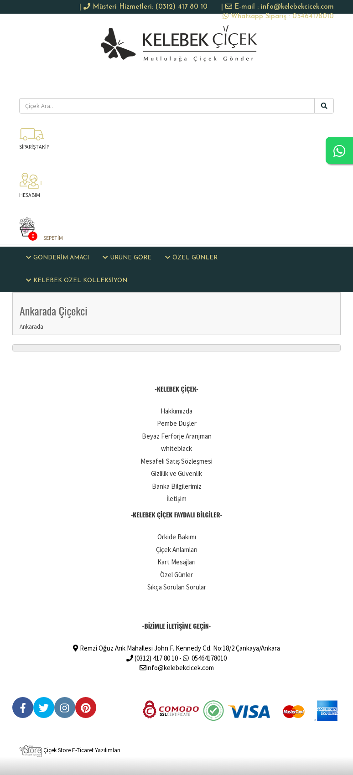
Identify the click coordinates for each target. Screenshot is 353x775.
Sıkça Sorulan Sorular (176, 587)
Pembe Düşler (177, 423)
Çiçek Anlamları (176, 549)
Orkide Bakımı (176, 536)
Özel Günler (176, 574)
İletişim (176, 498)
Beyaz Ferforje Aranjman (177, 436)
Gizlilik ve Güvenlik (176, 473)
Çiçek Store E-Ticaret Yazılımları (69, 750)
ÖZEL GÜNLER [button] (191, 257)
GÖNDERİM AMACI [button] (57, 257)
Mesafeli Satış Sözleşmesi (176, 461)
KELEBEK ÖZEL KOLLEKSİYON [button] (76, 280)
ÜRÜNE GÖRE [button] (127, 257)
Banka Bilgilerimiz (177, 486)
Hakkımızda (176, 411)
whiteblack (176, 448)
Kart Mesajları (176, 562)
